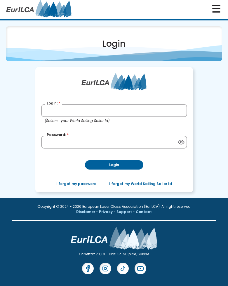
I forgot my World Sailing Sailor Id (140, 183)
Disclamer (86, 211)
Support (124, 211)
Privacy (106, 211)
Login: (53, 103)
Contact (144, 211)
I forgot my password (76, 183)
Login (114, 164)
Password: (58, 134)
